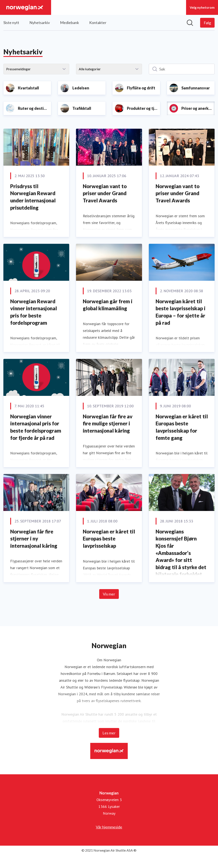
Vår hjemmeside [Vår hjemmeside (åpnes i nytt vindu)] (109, 827)
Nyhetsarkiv (39, 22)
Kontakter (97, 22)
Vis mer (109, 594)
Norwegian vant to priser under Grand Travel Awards (105, 193)
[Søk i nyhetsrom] (189, 22)
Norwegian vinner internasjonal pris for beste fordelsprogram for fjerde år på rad (35, 427)
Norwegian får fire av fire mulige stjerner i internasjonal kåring (107, 423)
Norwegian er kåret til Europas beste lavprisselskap (109, 538)
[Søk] (182, 69)
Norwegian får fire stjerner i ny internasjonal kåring (33, 538)
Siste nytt (11, 22)
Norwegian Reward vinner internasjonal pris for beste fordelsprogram (33, 312)
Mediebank (69, 22)
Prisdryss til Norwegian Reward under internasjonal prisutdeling (33, 197)
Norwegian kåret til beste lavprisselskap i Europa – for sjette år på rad (180, 312)
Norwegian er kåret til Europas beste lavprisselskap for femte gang (182, 427)
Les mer (109, 733)
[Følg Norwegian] (207, 23)
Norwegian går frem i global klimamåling (107, 305)
